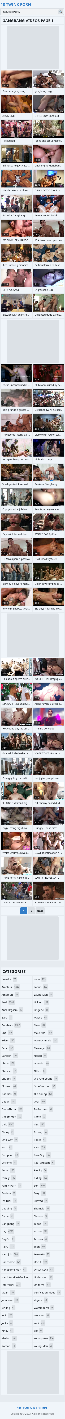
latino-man (43, 994)
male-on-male (46, 1040)
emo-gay (10, 1139)
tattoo (41, 1231)
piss (39, 1124)
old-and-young (46, 1078)
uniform (42, 1284)
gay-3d (8, 1239)
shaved (41, 1200)
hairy (8, 1246)
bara (7, 1017)
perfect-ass (43, 1109)
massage (42, 1048)
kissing (9, 1338)
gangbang (11, 1223)
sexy (40, 1193)
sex (40, 1185)
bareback (11, 1025)
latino (41, 987)
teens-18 (42, 1254)
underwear (43, 1277)
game (8, 1216)
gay (8, 1231)
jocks (7, 1323)
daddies (9, 1093)
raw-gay (42, 1155)
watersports (44, 1307)
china (8, 1063)
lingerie (41, 1009)
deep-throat (12, 1109)
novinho (42, 1063)
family (9, 1177)
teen (40, 1246)
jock (7, 1315)
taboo (41, 1223)
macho (40, 1017)
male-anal (43, 1032)
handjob (10, 1254)
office (40, 1071)
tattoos (41, 1239)
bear (8, 1048)
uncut (41, 1261)
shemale (42, 1208)
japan (8, 1292)
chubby (9, 1078)
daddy (9, 1101)
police (40, 1139)
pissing (41, 1132)
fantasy (9, 1193)
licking (41, 1002)
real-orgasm (44, 1162)
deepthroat (12, 1116)
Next (40, 910)
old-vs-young (45, 1086)
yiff (38, 1330)
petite (40, 1116)
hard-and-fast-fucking (15, 1278)
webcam (42, 1315)
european (10, 1155)
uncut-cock (44, 1269)
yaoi (40, 1323)
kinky (8, 1330)
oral (40, 1101)
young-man (44, 1338)
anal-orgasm (12, 1009)
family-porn (11, 1185)
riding (41, 1177)
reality (40, 1170)
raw (40, 1147)
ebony (8, 1132)
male (40, 1025)
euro (7, 1147)
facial (8, 1170)
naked (40, 1055)
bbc (7, 1032)
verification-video (47, 1292)
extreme (9, 1162)
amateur (11, 987)
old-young (43, 1093)
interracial (11, 1284)
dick (8, 1124)
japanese (10, 1300)
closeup (9, 1086)
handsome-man (14, 1269)
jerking (8, 1307)
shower (41, 1216)
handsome (11, 1261)
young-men (43, 1346)
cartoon (10, 1055)
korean (9, 1346)
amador (9, 979)
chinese (9, 1071)
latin (40, 979)
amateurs (10, 994)
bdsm (8, 1040)
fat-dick (9, 1200)
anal (8, 1002)
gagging (9, 1208)
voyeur (41, 1300)
